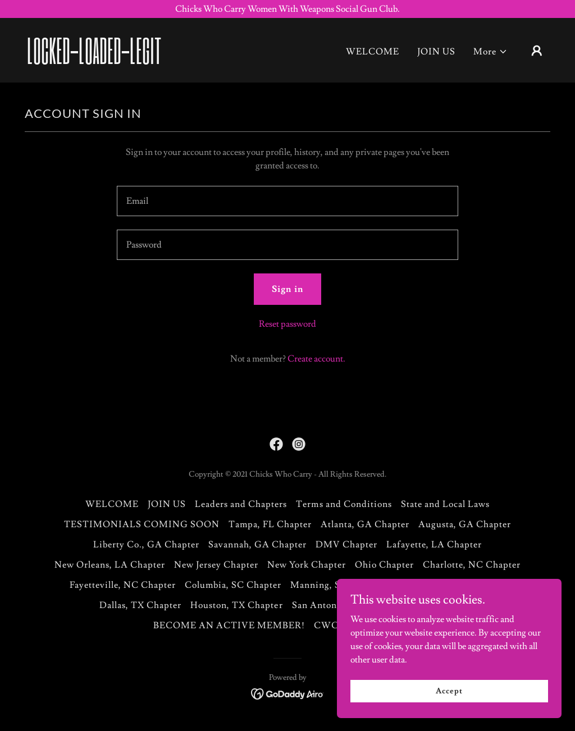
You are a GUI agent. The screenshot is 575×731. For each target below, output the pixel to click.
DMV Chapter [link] (346, 544)
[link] (100, 61)
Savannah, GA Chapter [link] (257, 544)
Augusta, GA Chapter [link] (464, 524)
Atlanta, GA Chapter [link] (365, 524)
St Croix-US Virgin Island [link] (449, 585)
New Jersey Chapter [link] (216, 564)
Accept (449, 706)
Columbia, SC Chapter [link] (233, 585)
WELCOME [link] (372, 51)
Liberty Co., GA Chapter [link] (146, 544)
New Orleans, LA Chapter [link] (109, 564)
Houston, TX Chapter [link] (236, 605)
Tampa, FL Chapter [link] (270, 524)
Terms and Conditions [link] (343, 504)
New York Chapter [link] (306, 564)
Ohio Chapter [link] (384, 564)
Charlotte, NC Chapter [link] (472, 564)
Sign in (287, 289)
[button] (490, 51)
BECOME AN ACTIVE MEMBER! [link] (229, 625)
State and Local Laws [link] (445, 504)
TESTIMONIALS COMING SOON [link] (142, 524)
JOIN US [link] (436, 51)
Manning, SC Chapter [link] (337, 585)
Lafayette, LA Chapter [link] (434, 544)
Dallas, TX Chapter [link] (140, 605)
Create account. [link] (316, 358)
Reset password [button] (287, 324)
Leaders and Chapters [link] (241, 504)
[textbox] (287, 201)
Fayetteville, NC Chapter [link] (123, 585)
